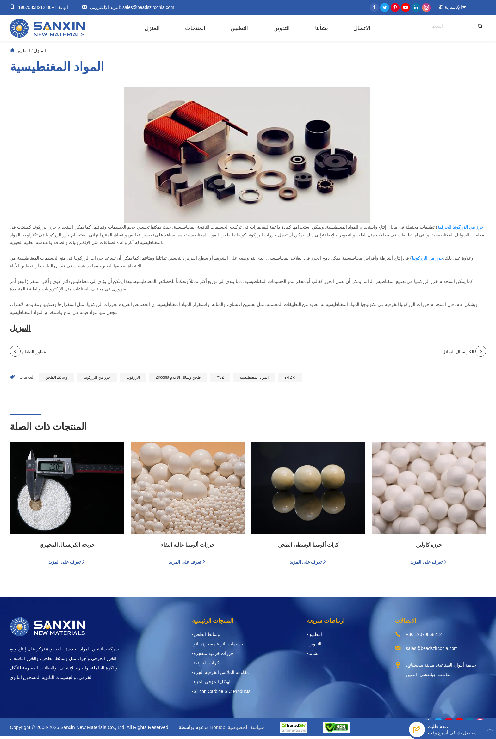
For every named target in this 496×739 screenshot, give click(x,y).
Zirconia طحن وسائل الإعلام (178, 377)
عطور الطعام (34, 351)
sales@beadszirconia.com (147, 7)
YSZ (220, 377)
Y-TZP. (289, 377)
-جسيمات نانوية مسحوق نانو (218, 646)
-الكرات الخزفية (207, 665)
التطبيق (239, 28)
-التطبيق (314, 636)
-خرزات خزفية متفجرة (213, 655)
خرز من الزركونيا (97, 377)
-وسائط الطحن (206, 636)
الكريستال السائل (458, 351)
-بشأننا (313, 655)
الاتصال (361, 28)
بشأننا (321, 28)
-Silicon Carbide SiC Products (221, 693)
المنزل (152, 28)
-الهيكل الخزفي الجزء (212, 684)
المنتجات (195, 28)
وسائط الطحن (56, 377)
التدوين (281, 28)
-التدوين (314, 646)
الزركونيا (133, 377)
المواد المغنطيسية (254, 377)
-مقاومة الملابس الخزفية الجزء (220, 674)
